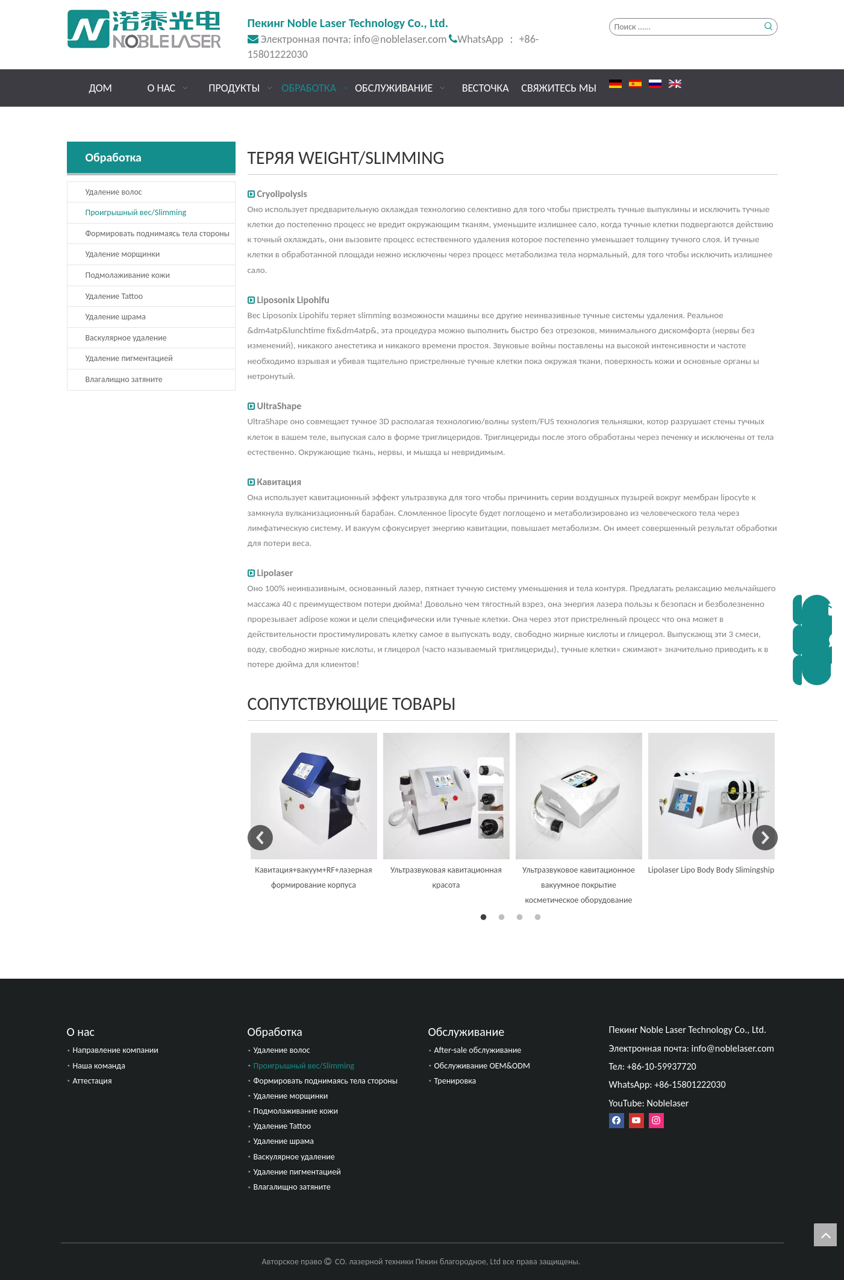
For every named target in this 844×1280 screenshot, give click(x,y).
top (825, 1234)
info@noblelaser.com (400, 39)
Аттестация (92, 1081)
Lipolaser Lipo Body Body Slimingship (711, 870)
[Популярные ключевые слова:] (769, 27)
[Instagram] (656, 1120)
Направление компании (115, 1050)
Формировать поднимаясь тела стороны (158, 233)
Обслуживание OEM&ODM (482, 1066)
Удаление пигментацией (129, 358)
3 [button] (522, 918)
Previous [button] (260, 837)
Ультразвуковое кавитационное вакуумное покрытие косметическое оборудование (578, 885)
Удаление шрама (116, 317)
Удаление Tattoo (114, 296)
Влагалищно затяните (124, 379)
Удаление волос (114, 192)
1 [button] (486, 918)
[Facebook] (616, 1120)
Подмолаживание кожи (128, 275)
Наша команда (99, 1066)
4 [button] (540, 918)
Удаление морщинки (123, 254)
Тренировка (455, 1081)
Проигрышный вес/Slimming (136, 212)
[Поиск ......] (685, 27)
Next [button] (765, 837)
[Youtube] (636, 1120)
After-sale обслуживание (478, 1050)
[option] (314, 813)
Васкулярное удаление (126, 338)
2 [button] (504, 918)
